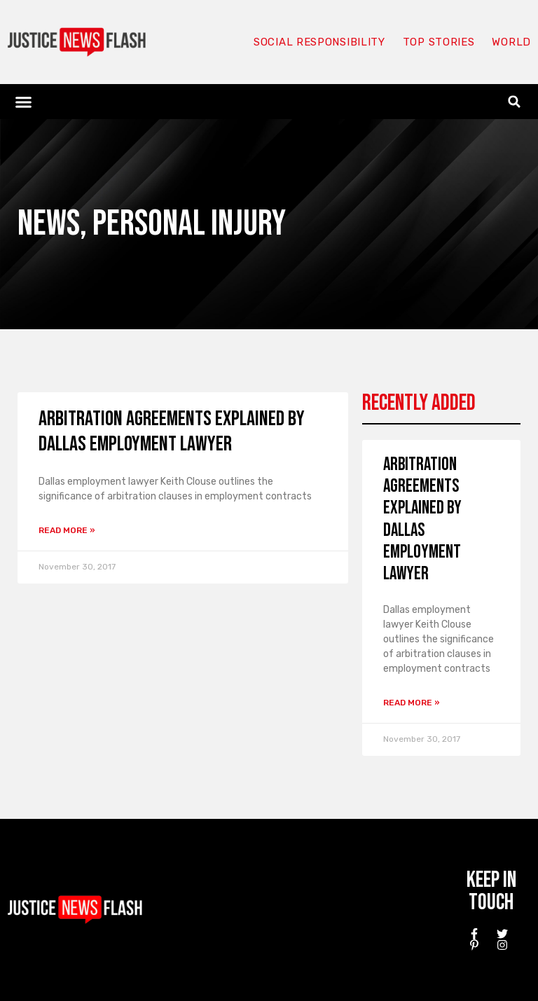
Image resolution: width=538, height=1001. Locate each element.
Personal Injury (189, 224)
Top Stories (439, 42)
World (511, 42)
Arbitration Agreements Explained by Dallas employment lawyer (172, 431)
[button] (24, 101)
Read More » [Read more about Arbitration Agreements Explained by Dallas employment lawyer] (67, 530)
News (49, 224)
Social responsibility (319, 42)
